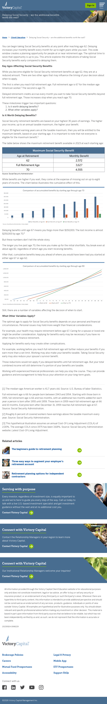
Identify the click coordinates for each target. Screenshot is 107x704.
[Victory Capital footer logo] (15, 645)
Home (4, 37)
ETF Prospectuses (63, 666)
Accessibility (9, 672)
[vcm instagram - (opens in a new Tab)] (41, 688)
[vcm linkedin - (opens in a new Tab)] (13, 688)
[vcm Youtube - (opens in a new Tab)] (31, 688)
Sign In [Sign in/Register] (90, 5)
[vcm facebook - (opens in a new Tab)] (4, 688)
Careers (6, 660)
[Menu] (101, 4)
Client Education (18, 37)
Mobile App (60, 660)
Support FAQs (61, 672)
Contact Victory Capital (15, 512)
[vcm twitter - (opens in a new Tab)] (22, 688)
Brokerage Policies (12, 654)
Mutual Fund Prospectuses (17, 666)
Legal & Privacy (62, 654)
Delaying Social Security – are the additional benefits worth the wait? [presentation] (57, 37)
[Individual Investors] (12, 5)
